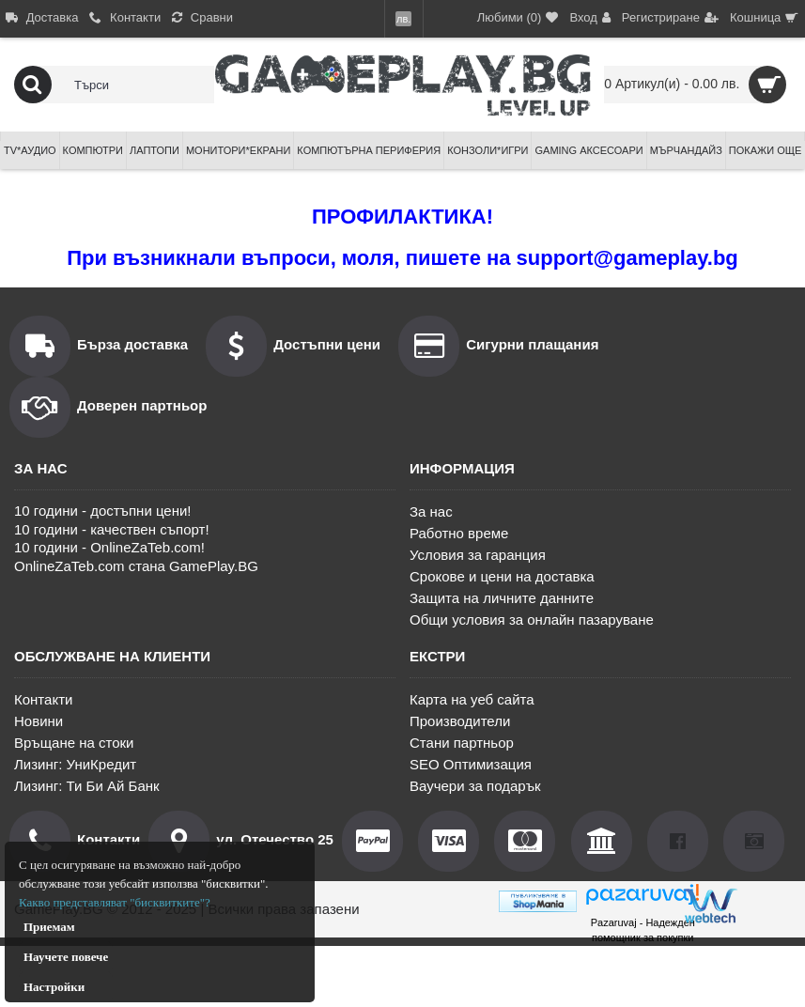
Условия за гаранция (478, 555)
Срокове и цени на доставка (502, 576)
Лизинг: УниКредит (75, 764)
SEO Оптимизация (471, 764)
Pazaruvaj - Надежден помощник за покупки (643, 930)
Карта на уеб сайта (472, 699)
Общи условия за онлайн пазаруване (532, 619)
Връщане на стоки (73, 743)
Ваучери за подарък (475, 786)
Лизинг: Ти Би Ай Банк (87, 786)
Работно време (459, 533)
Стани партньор (462, 743)
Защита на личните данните (502, 598)
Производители (460, 721)
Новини (38, 721)
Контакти (43, 699)
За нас (431, 511)
